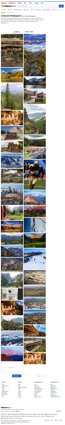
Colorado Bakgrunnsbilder (7, 418)
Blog (14, 411)
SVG (25, 3)
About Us (2, 411)
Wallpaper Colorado (50, 416)
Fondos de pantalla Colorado (16, 416)
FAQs (11, 411)
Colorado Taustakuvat (18, 418)
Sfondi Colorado (5, 416)
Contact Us (7, 411)
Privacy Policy (46, 420)
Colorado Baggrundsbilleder (14, 414)
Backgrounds (12, 3)
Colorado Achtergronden (28, 416)
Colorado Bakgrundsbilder (39, 414)
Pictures (19, 3)
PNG (30, 3)
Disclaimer (56, 420)
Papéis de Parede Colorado (52, 414)
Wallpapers (4, 3)
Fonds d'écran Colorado (40, 416)
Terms (52, 420)
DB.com (18, 411)
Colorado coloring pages (30, 21)
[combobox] (38, 6)
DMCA (61, 420)
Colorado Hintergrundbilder (27, 414)
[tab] (17, 32)
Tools (42, 3)
